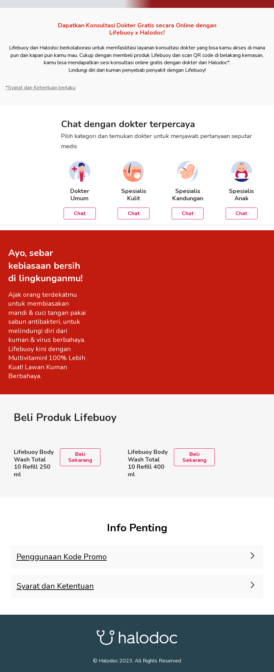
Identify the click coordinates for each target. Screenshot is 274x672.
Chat (80, 213)
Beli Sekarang (80, 457)
